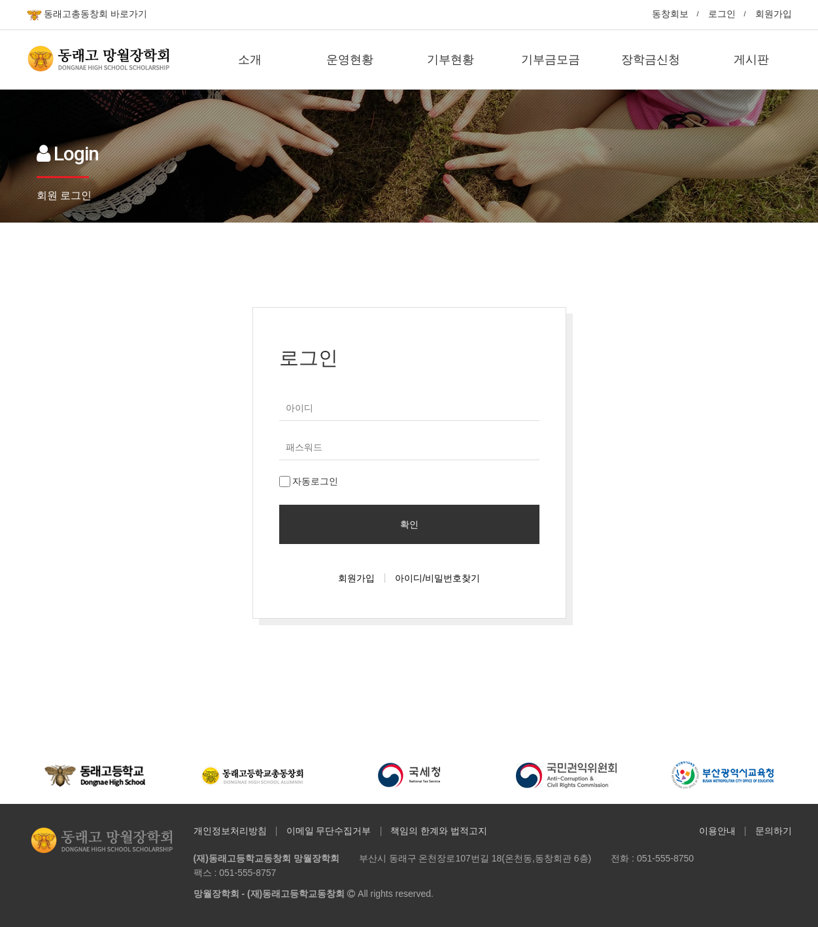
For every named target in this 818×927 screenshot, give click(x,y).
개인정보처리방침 (230, 831)
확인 (409, 524)
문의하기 (773, 831)
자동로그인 (309, 481)
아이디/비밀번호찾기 (437, 578)
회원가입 (773, 14)
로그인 (722, 14)
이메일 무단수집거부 (328, 831)
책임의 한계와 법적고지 (438, 831)
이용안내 (717, 831)
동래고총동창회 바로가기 (87, 14)
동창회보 (670, 14)
